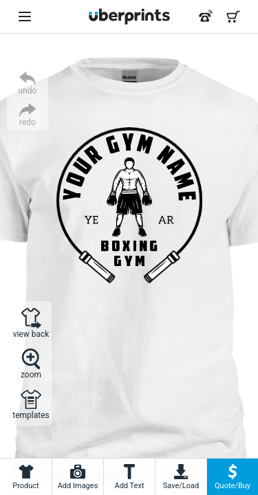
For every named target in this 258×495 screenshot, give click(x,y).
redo (27, 122)
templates (30, 414)
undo (28, 90)
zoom (31, 374)
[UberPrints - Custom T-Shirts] (129, 16)
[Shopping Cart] (233, 17)
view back (31, 333)
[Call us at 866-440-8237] (206, 17)
